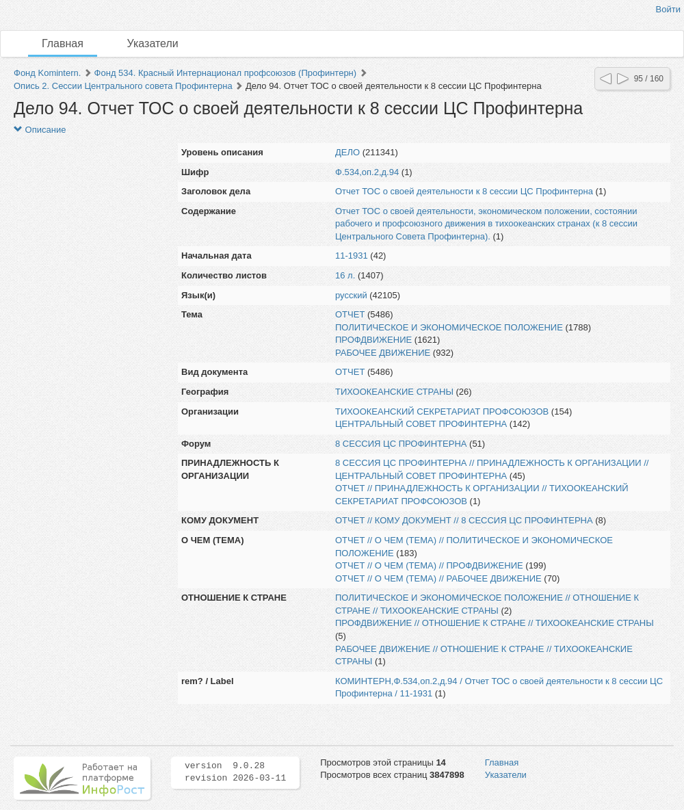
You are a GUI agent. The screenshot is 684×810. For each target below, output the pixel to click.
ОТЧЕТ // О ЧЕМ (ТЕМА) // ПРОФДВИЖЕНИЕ (429, 565)
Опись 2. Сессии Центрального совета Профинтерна (123, 86)
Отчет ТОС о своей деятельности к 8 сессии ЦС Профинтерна (464, 191)
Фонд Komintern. (47, 73)
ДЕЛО (347, 152)
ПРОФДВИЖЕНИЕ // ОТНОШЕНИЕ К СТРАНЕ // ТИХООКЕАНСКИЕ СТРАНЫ (494, 623)
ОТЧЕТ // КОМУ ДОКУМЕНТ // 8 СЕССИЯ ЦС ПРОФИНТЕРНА (464, 520)
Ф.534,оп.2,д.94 (367, 172)
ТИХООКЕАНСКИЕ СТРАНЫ (394, 392)
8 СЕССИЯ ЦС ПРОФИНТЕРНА (400, 444)
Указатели (153, 43)
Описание (40, 130)
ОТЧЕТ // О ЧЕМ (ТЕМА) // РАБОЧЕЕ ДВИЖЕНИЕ (438, 578)
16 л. (345, 275)
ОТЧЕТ (350, 314)
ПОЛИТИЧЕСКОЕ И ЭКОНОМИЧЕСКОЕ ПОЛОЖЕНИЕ (449, 327)
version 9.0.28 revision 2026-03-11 (235, 772)
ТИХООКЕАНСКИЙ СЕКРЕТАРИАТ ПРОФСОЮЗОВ (442, 411)
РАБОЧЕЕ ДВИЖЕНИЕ (382, 353)
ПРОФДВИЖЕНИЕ (373, 340)
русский (351, 295)
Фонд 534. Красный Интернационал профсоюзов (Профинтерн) (225, 73)
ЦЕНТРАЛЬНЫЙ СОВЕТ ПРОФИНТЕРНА (421, 424)
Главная (62, 43)
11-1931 (351, 255)
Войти (668, 9)
